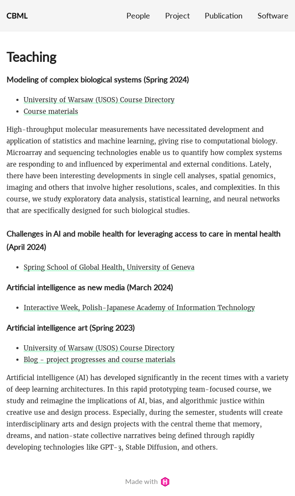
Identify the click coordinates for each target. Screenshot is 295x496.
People (138, 15)
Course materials (51, 111)
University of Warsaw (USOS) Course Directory (99, 100)
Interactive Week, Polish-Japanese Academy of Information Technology (139, 308)
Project (177, 15)
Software (273, 15)
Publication (224, 15)
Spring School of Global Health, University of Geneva (109, 267)
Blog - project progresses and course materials (99, 360)
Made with (147, 481)
